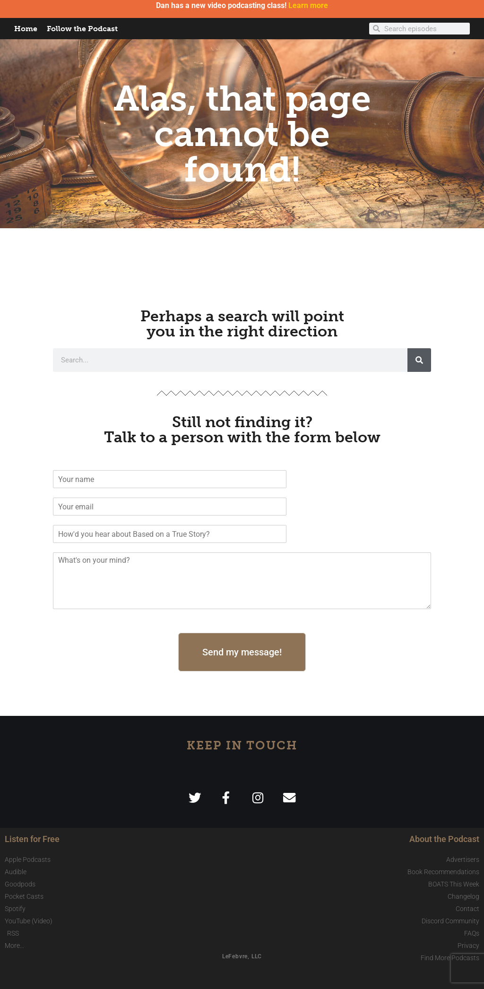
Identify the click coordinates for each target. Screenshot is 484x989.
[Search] (419, 360)
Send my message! (242, 652)
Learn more (308, 5)
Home (25, 28)
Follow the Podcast (82, 28)
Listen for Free (32, 839)
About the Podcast (444, 839)
